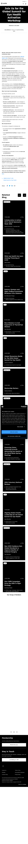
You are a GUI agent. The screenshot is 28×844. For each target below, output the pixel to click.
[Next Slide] (24, 195)
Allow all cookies (14, 432)
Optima (24, 784)
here (3, 173)
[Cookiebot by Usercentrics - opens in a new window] (21, 407)
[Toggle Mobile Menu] (25, 3)
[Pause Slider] (14, 732)
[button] (24, 1)
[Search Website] (23, 4)
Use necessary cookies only (14, 436)
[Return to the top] (3, 766)
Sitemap (3, 772)
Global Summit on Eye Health (9, 180)
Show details (20, 426)
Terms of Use (17, 770)
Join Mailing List (13, 759)
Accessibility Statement (19, 772)
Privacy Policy (17, 774)
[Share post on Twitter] (10, 186)
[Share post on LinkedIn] (13, 186)
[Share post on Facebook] (8, 186)
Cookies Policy (5, 774)
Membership (13, 744)
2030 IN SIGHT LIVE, (8, 178)
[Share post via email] (15, 186)
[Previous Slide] (19, 195)
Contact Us (4, 770)
